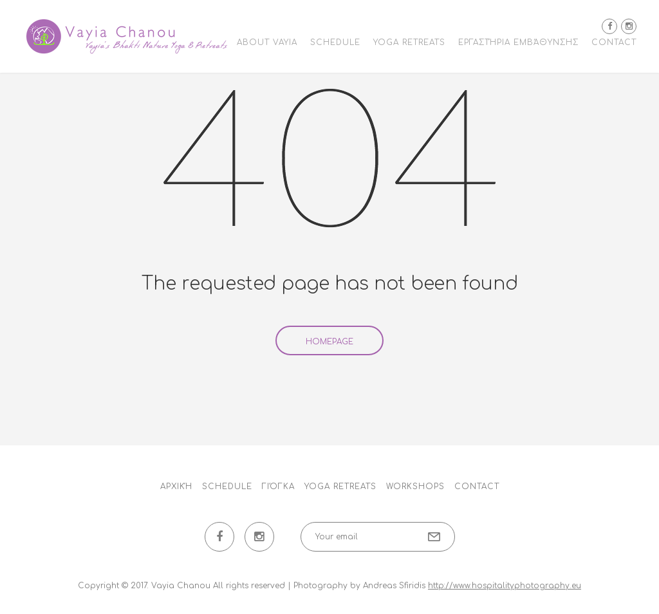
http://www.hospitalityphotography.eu (504, 585)
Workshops (415, 486)
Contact (613, 42)
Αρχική (176, 486)
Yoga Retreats (409, 42)
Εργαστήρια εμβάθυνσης (518, 42)
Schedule (335, 42)
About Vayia (267, 42)
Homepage (329, 341)
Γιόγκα (278, 486)
